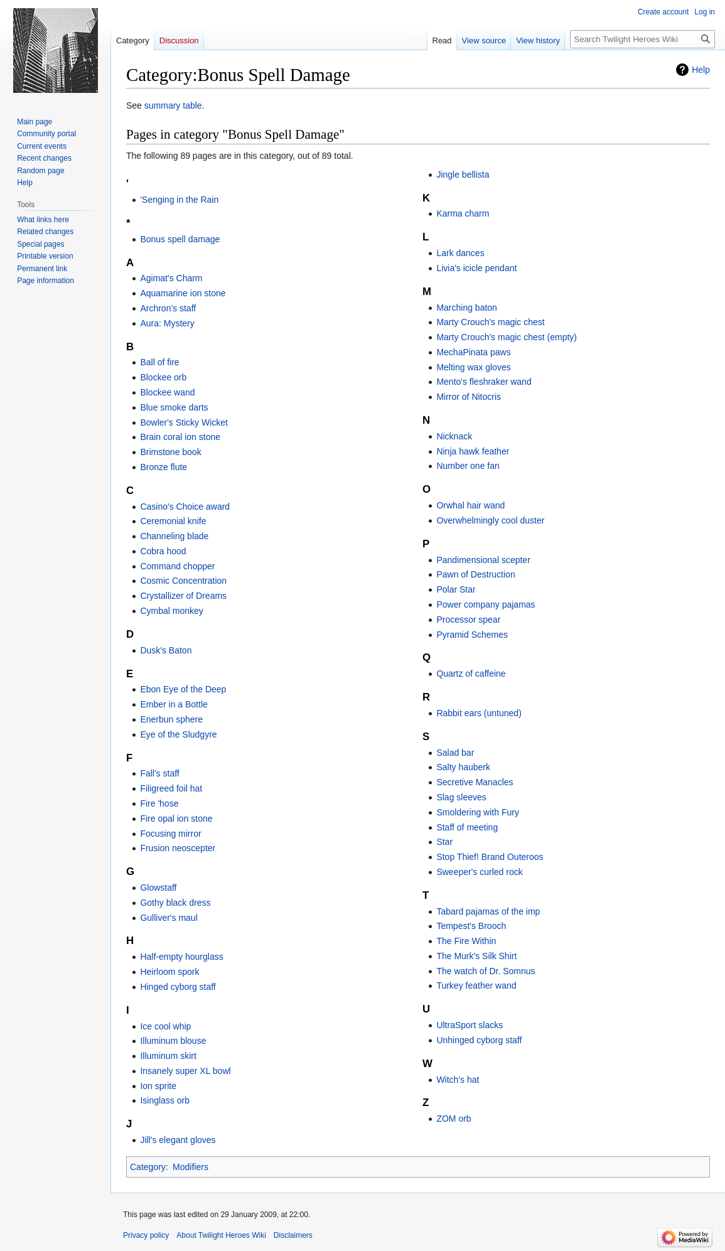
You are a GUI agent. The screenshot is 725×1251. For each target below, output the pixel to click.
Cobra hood (163, 551)
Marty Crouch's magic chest (490, 322)
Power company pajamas (485, 604)
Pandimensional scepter (483, 560)
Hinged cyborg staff (177, 987)
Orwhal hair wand (470, 505)
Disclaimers (293, 1235)
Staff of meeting (467, 827)
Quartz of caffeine (470, 673)
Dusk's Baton (165, 650)
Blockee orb (163, 377)
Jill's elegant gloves (177, 1140)
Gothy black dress (175, 903)
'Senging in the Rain (179, 200)
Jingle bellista (462, 174)
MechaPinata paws (473, 352)
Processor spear (468, 620)
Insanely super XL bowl (185, 1071)
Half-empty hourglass (181, 957)
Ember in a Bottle (173, 704)
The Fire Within (466, 941)
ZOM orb (453, 1119)
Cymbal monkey (171, 611)
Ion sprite (158, 1086)
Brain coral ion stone (180, 437)
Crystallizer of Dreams (183, 596)
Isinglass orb (165, 1100)
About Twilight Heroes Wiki (221, 1235)
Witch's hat (457, 1080)
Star (444, 842)
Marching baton (466, 308)
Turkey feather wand (476, 985)
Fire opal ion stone (176, 818)
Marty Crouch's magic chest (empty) (506, 337)
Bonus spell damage (180, 239)
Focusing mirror (170, 834)
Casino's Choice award (185, 507)
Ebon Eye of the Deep (183, 689)
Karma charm (462, 213)
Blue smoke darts (174, 407)
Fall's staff (159, 773)
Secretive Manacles (474, 782)
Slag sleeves (461, 797)
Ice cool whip (165, 1026)
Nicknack (454, 436)
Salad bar (455, 753)
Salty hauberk (463, 767)
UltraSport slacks (469, 1025)
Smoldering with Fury (477, 812)
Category (148, 1167)
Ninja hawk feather (472, 451)
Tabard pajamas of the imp (488, 911)
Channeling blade (174, 536)
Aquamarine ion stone (182, 293)
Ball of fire (159, 362)
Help (701, 70)
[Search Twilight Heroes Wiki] (642, 39)
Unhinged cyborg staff (479, 1040)
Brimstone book (170, 452)
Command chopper (177, 566)
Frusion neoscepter (177, 848)
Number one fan (467, 466)
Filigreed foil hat (171, 788)
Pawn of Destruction (475, 574)
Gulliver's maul (168, 918)
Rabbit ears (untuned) (478, 713)
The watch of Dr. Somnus (485, 971)
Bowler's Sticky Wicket (184, 422)
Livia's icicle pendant (476, 268)
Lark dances (460, 253)
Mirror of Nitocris (468, 397)
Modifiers (190, 1167)
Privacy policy (146, 1235)
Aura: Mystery (167, 323)
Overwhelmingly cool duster (490, 520)
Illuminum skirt (168, 1056)
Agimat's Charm (171, 278)
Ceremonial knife (173, 521)
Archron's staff (168, 308)
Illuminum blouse (173, 1041)
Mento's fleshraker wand (483, 382)
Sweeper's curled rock (479, 872)
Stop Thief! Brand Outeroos (489, 857)
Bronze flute (163, 467)
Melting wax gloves (473, 367)
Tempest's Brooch (471, 926)
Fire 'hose (159, 803)
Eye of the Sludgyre (178, 734)
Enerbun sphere (171, 719)
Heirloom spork (169, 972)
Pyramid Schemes (472, 635)
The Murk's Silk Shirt (476, 956)
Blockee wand (167, 392)
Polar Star (455, 589)
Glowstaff (158, 888)
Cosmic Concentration (183, 581)
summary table (173, 105)
